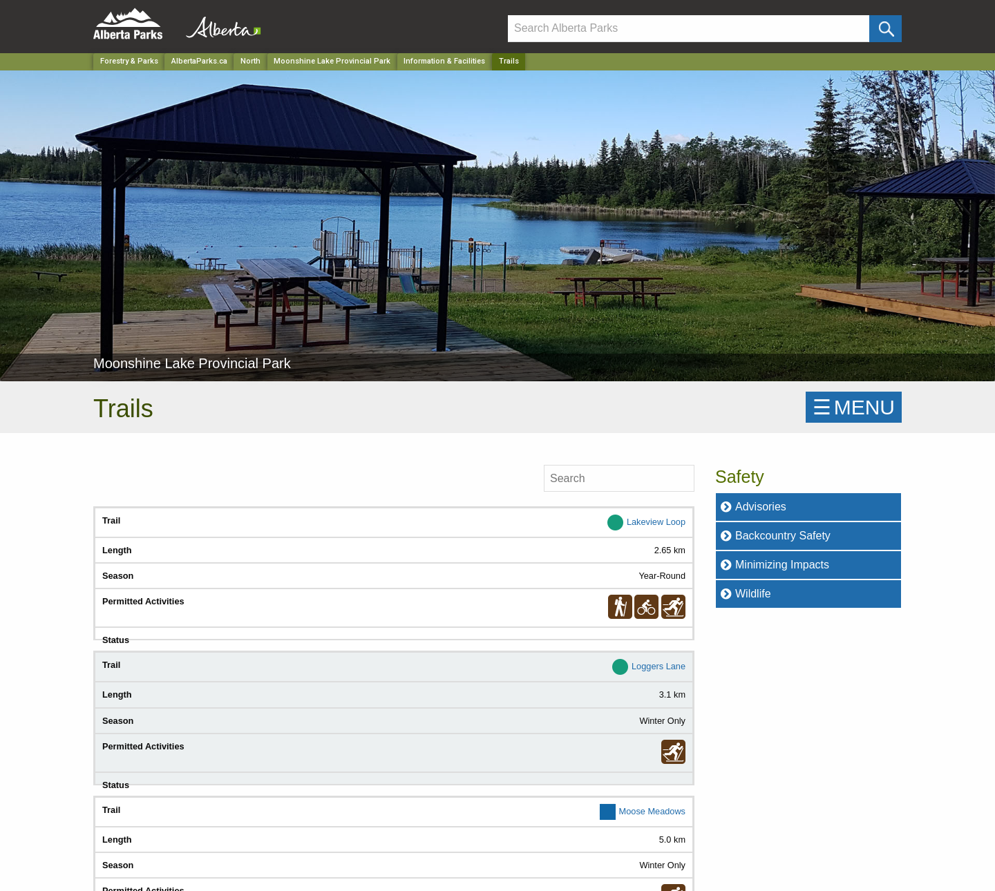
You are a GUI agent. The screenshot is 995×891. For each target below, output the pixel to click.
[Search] (688, 28)
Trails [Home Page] (509, 61)
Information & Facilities (444, 61)
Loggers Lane (658, 666)
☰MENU (854, 407)
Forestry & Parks (129, 61)
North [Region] (250, 61)
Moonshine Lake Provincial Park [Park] (332, 61)
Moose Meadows (652, 811)
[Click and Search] (885, 28)
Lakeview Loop (656, 522)
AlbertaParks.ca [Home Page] (199, 61)
